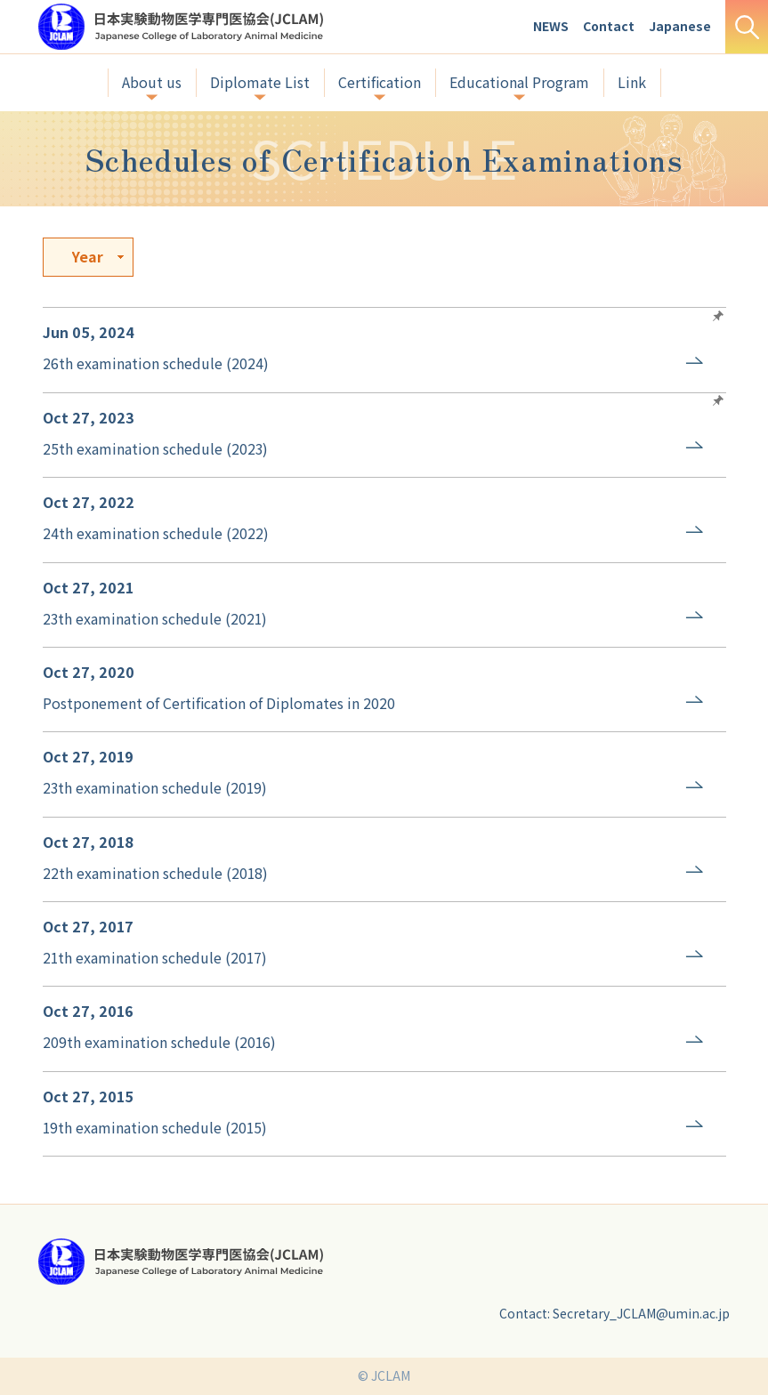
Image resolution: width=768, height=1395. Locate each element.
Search (746, 26)
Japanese (680, 26)
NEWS (551, 26)
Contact (609, 26)
